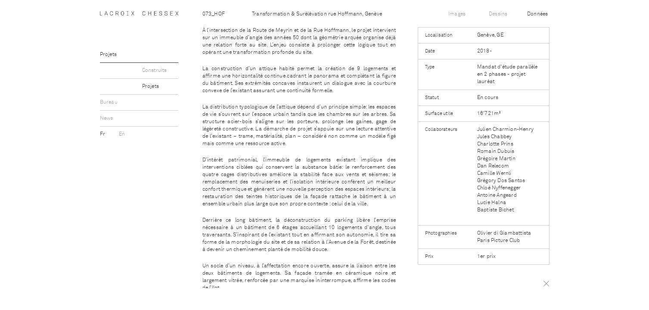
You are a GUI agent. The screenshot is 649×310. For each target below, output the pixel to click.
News (106, 118)
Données (537, 14)
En (122, 134)
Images (457, 14)
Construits (154, 70)
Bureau (109, 102)
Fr (103, 134)
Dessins (498, 14)
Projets (108, 54)
